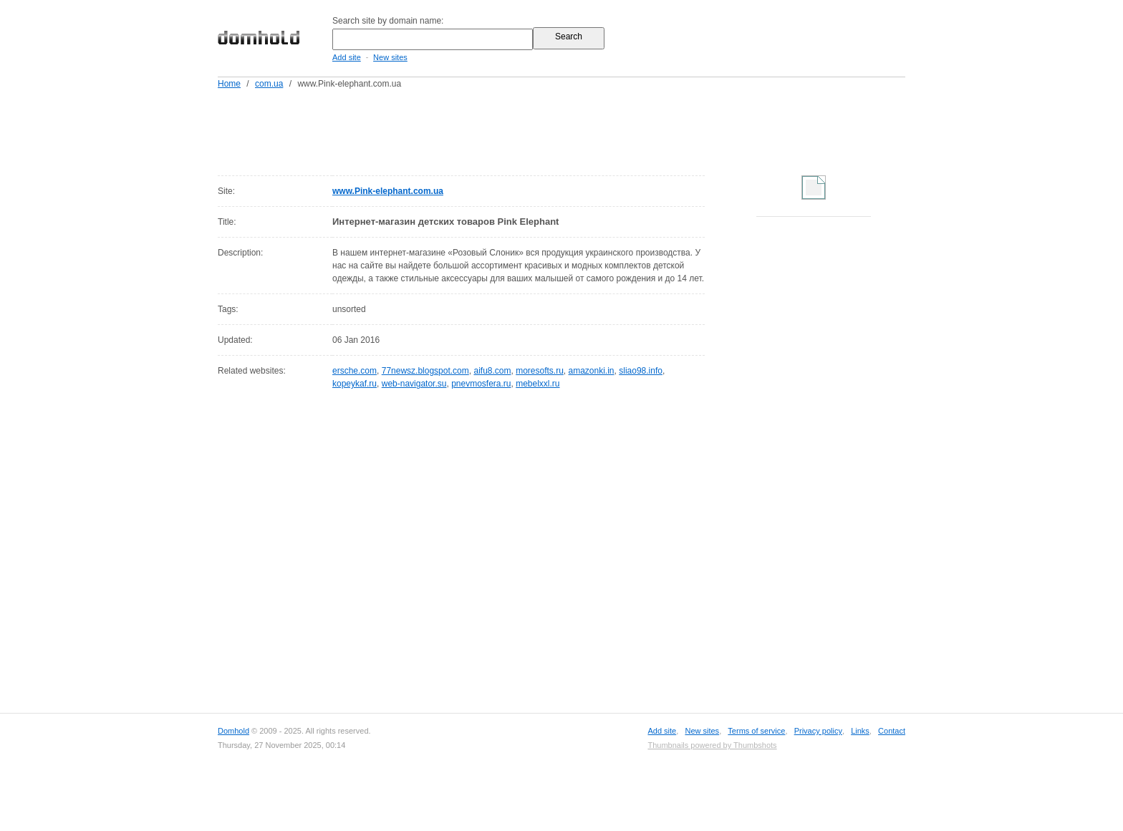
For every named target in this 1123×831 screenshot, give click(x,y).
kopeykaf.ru (354, 384)
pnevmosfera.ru (481, 384)
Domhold (233, 730)
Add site (346, 57)
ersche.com (354, 371)
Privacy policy (818, 730)
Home (229, 84)
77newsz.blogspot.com (425, 371)
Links (860, 730)
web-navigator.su (414, 384)
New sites (390, 57)
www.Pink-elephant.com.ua (387, 191)
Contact (891, 730)
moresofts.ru (540, 371)
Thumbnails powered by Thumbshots (711, 745)
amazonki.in (591, 371)
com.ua (269, 84)
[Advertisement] (588, 129)
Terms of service (756, 730)
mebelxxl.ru (537, 384)
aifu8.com (492, 371)
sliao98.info (640, 371)
